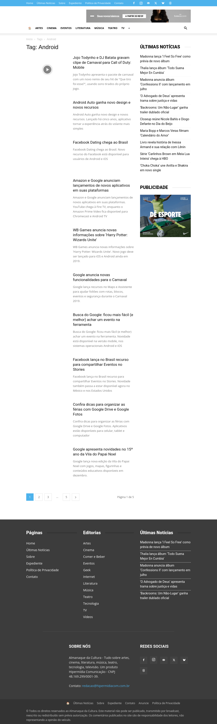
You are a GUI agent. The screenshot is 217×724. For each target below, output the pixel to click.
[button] (185, 28)
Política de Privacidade (98, 3)
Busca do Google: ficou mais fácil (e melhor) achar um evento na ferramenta (103, 319)
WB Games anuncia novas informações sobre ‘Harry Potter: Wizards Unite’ (100, 235)
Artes (39, 28)
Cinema (51, 28)
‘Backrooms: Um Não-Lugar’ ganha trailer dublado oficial (164, 110)
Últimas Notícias (46, 3)
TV (123, 28)
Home (29, 3)
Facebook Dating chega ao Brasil (100, 142)
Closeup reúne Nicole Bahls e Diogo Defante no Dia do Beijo (164, 121)
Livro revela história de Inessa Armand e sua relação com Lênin (162, 145)
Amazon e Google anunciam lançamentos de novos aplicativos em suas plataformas (101, 185)
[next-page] (75, 497)
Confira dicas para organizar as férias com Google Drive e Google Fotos (101, 409)
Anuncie (144, 703)
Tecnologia (91, 603)
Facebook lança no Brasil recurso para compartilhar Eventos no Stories (101, 364)
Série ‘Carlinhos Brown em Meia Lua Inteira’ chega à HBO (165, 156)
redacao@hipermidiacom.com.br (106, 686)
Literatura (83, 28)
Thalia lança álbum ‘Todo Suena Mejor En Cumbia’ (162, 70)
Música (99, 28)
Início (29, 39)
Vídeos (88, 617)
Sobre (62, 3)
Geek (86, 570)
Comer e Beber (94, 556)
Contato (118, 3)
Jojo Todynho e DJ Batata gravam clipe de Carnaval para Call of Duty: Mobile (102, 62)
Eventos (66, 28)
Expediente (75, 3)
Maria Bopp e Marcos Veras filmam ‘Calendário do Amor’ (164, 133)
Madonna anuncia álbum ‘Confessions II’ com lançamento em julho (165, 84)
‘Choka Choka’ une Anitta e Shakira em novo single (164, 168)
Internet (89, 577)
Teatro (113, 28)
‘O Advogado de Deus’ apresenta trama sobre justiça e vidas (162, 98)
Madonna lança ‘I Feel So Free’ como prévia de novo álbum (165, 59)
